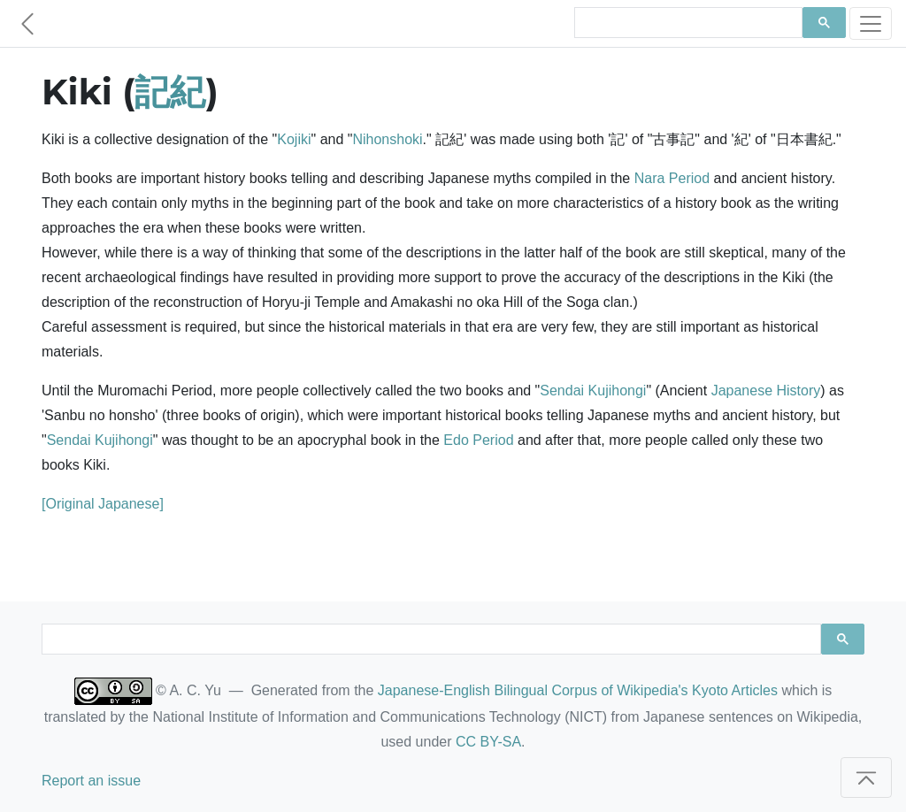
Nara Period (672, 178)
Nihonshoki (387, 139)
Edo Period (478, 440)
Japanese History (766, 390)
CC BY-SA (488, 741)
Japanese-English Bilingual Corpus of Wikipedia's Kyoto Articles (578, 690)
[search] (686, 23)
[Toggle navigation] (870, 23)
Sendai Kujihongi (593, 390)
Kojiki (294, 139)
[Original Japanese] (103, 503)
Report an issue (91, 780)
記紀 (169, 91)
